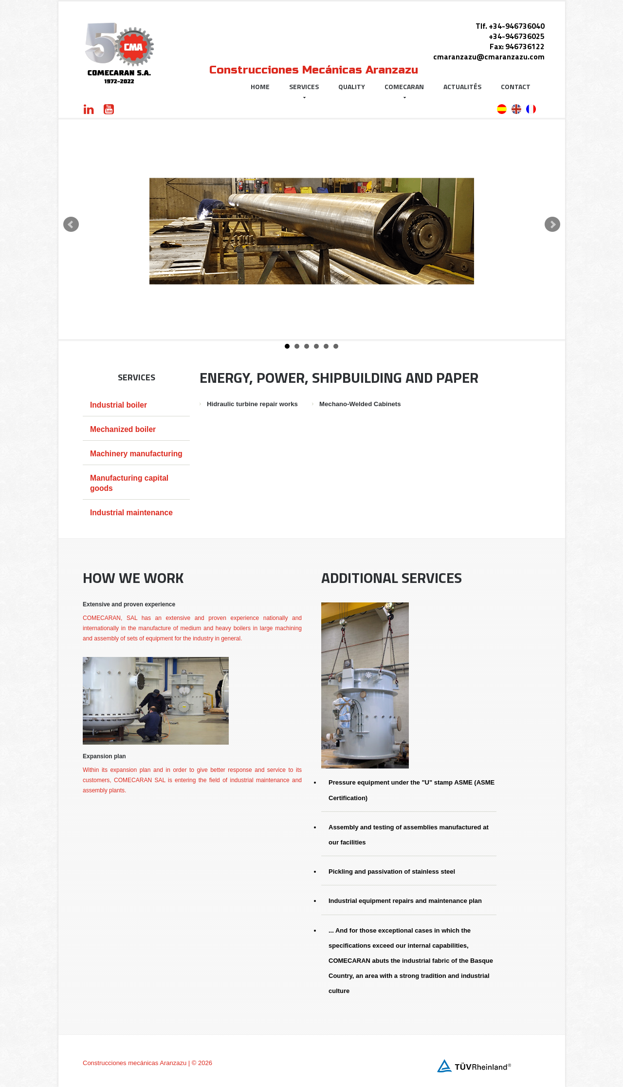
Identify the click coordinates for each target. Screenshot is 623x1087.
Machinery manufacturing (136, 454)
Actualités (462, 86)
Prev (71, 224)
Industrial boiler (118, 405)
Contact (516, 86)
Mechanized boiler (123, 429)
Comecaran (404, 89)
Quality (351, 86)
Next (552, 224)
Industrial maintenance (131, 512)
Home (260, 86)
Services (304, 89)
